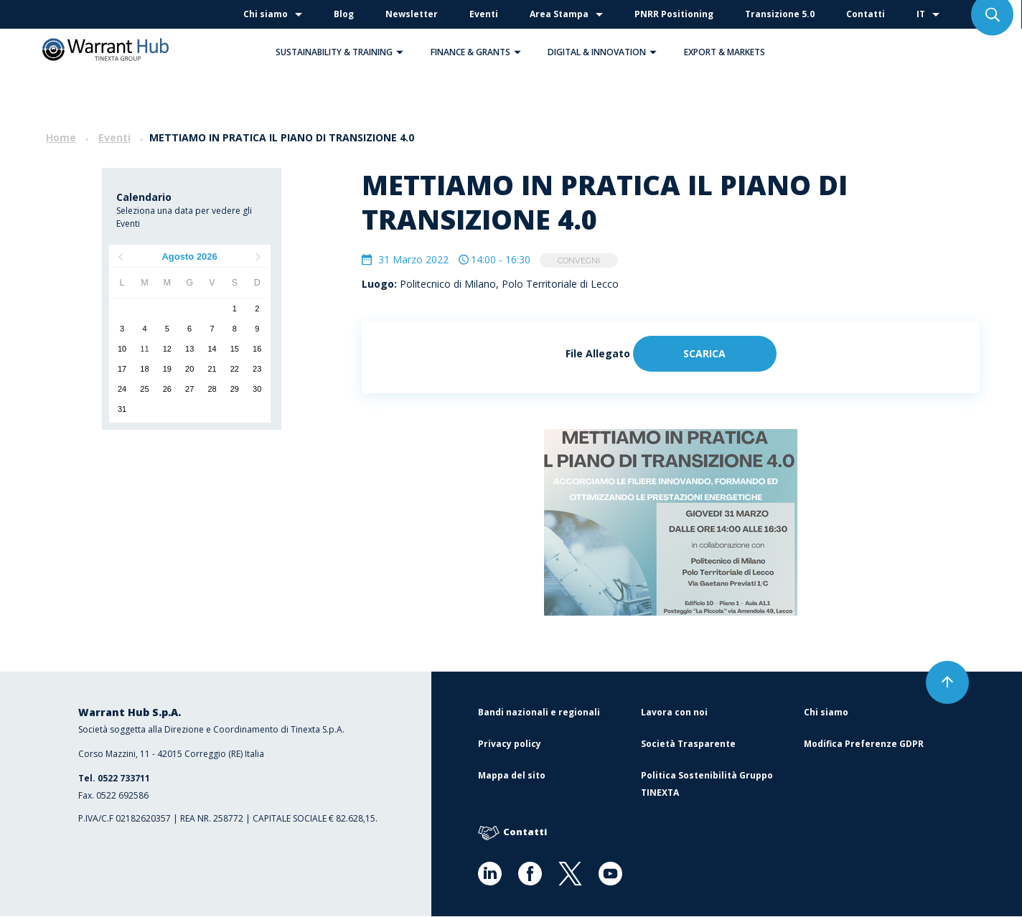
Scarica (704, 354)
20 (189, 369)
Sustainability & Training (343, 52)
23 (257, 369)
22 (234, 369)
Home (61, 137)
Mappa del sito (511, 776)
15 (234, 348)
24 (122, 389)
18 (144, 369)
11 (144, 348)
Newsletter (411, 14)
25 (144, 389)
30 (257, 389)
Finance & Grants (479, 52)
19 (167, 369)
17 (122, 369)
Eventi (483, 14)
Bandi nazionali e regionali (539, 713)
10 (122, 348)
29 (234, 389)
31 (122, 409)
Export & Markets (724, 52)
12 (167, 348)
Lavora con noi (674, 713)
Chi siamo (265, 14)
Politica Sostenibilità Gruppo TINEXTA (707, 784)
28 (211, 389)
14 (211, 348)
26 (167, 389)
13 (189, 348)
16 (257, 348)
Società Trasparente (688, 744)
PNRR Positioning (673, 14)
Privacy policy (509, 744)
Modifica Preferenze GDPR (864, 744)
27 (189, 389)
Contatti (865, 14)
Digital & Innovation (606, 52)
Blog (344, 14)
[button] (400, 52)
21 (211, 369)
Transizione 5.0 (780, 14)
